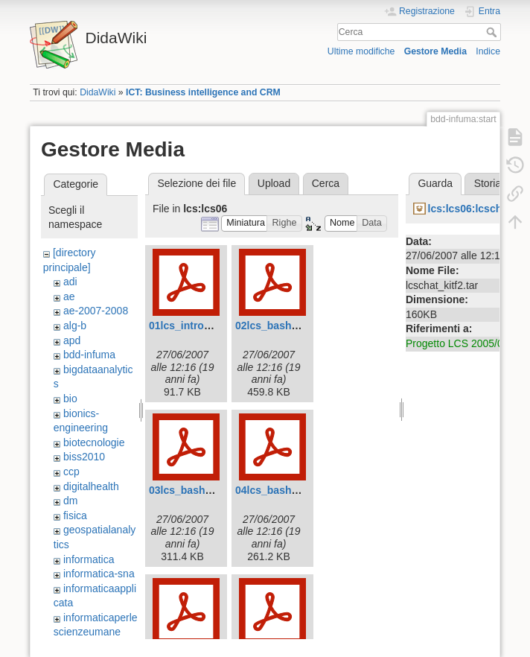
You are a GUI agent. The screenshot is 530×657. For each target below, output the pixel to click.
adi (70, 282)
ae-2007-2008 (95, 311)
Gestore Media (435, 51)
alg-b (74, 325)
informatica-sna (99, 574)
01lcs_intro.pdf (186, 325)
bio (70, 398)
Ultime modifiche (361, 51)
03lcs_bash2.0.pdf (194, 490)
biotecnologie (94, 442)
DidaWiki (97, 92)
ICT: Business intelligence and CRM (203, 92)
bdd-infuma (89, 355)
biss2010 (84, 457)
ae (69, 296)
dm (70, 501)
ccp (71, 471)
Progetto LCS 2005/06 (457, 343)
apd (71, 340)
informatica (88, 559)
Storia (488, 183)
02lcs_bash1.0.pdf (280, 325)
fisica (75, 515)
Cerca (493, 32)
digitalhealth (91, 486)
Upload (274, 183)
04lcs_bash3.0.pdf (280, 490)
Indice (488, 51)
